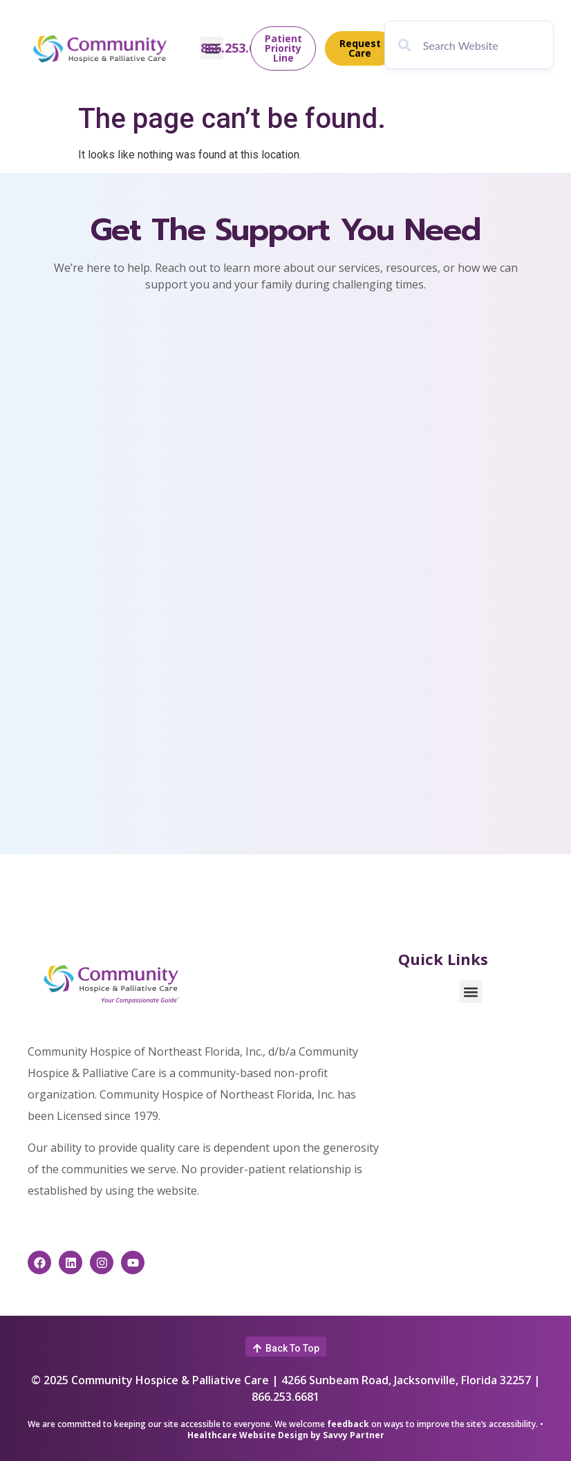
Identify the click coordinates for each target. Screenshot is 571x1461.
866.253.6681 (238, 48)
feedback (348, 1424)
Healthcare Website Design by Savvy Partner (285, 1435)
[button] (471, 991)
